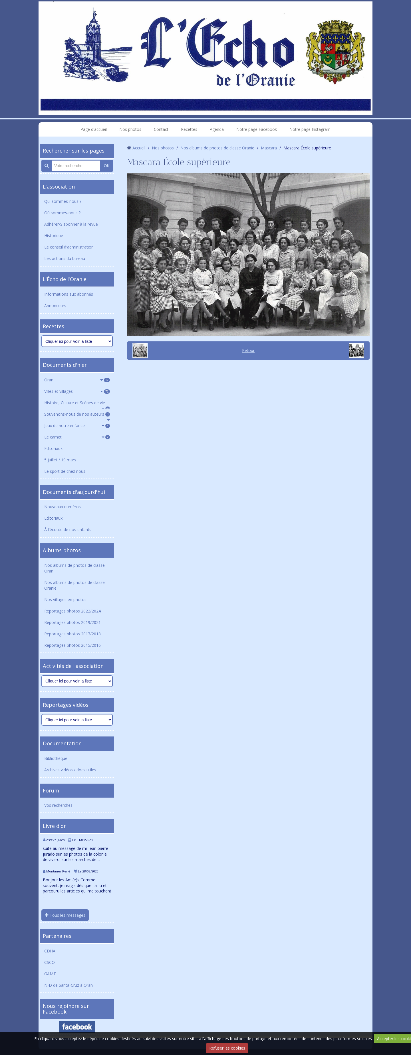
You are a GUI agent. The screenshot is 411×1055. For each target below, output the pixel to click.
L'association (59, 186)
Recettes (189, 129)
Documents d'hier (65, 364)
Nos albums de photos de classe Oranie (74, 585)
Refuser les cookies (227, 1048)
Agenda (217, 129)
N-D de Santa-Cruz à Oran (68, 985)
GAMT (50, 973)
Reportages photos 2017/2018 (72, 633)
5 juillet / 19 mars (60, 460)
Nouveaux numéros (62, 506)
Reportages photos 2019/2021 (72, 622)
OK (107, 165)
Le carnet (77, 437)
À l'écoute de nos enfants (67, 529)
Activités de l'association (73, 665)
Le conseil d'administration (69, 247)
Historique (53, 235)
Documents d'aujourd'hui (74, 492)
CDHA (49, 951)
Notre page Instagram (310, 129)
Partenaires (57, 935)
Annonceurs (55, 305)
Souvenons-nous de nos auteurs (77, 414)
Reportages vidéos (65, 704)
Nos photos (130, 129)
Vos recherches (58, 805)
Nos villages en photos (65, 599)
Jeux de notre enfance (77, 425)
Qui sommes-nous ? (62, 201)
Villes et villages (77, 391)
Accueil (138, 148)
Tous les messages (65, 915)
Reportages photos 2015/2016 (72, 645)
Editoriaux (53, 448)
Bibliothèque (55, 758)
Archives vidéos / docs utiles (70, 769)
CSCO (49, 962)
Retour (248, 350)
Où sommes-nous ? (62, 212)
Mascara (269, 148)
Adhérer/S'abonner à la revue (71, 224)
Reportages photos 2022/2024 (72, 611)
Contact (161, 129)
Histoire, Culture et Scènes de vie (77, 404)
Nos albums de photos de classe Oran (74, 568)
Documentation (62, 743)
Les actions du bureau (64, 258)
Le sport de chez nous (64, 471)
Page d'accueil (93, 129)
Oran (77, 380)
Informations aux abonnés (68, 294)
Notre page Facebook (256, 129)
